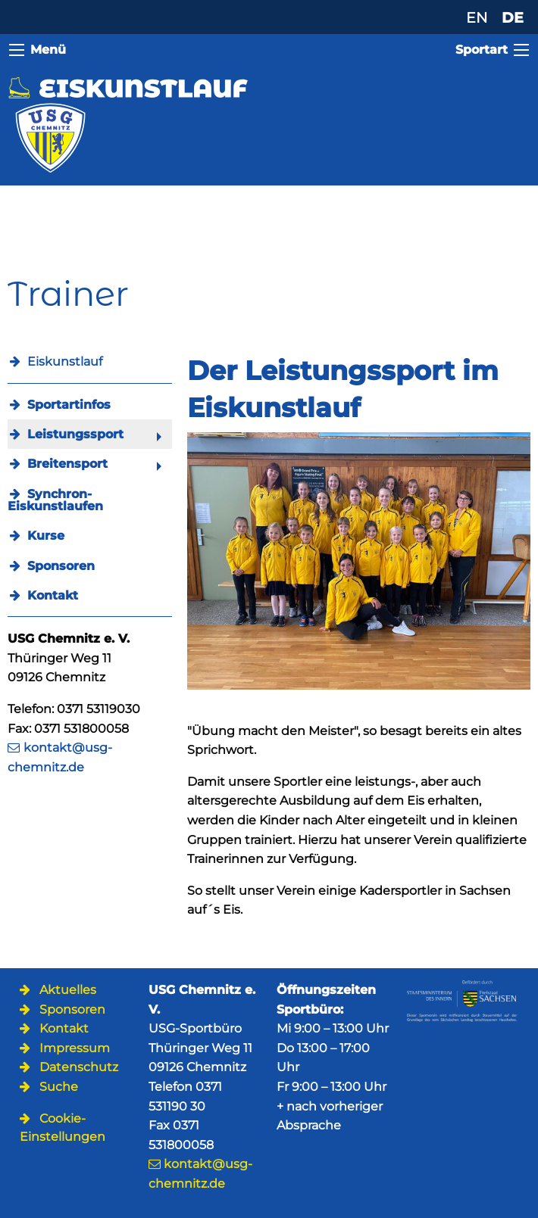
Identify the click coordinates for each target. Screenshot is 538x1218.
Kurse (45, 535)
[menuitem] (90, 404)
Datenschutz (78, 1067)
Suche (58, 1086)
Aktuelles (67, 990)
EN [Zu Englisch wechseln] (476, 17)
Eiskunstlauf (64, 361)
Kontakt (52, 595)
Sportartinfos (69, 404)
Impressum (74, 1048)
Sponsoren (61, 566)
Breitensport (67, 463)
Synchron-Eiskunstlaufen (55, 500)
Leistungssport (75, 434)
